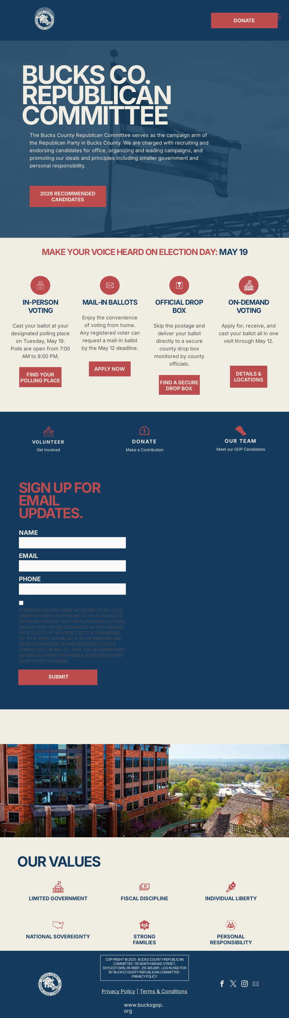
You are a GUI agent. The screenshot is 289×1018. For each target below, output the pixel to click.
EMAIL (28, 555)
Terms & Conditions (163, 991)
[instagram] (244, 984)
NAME (28, 532)
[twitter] (233, 984)
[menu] (276, 17)
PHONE (30, 579)
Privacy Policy (144, 976)
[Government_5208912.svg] (249, 293)
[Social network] (256, 984)
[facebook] (222, 984)
